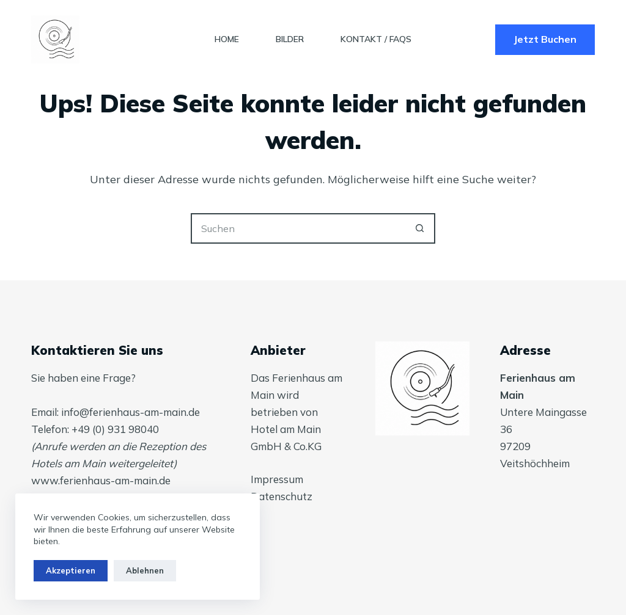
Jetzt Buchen (545, 39)
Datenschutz (281, 496)
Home (227, 39)
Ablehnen (145, 570)
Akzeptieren (70, 570)
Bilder (290, 39)
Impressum (277, 479)
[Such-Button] (420, 228)
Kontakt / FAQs (376, 39)
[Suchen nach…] (298, 228)
